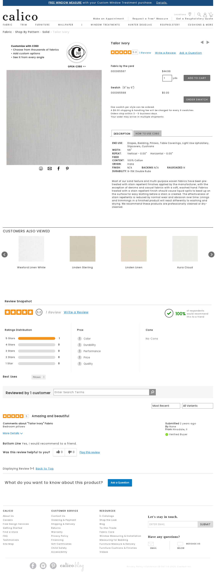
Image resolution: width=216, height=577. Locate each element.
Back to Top (45, 468)
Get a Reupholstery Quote (194, 18)
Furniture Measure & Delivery (117, 543)
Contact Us (58, 515)
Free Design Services (16, 523)
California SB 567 (155, 566)
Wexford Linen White (31, 267)
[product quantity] (167, 78)
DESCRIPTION (122, 133)
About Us (8, 515)
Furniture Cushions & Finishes (118, 547)
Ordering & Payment (63, 519)
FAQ (5, 535)
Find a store (10, 531)
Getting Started (12, 527)
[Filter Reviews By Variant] (197, 406)
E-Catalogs (107, 515)
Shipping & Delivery (63, 523)
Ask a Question (190, 53)
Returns (56, 527)
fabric (7, 32)
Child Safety (59, 547)
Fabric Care (107, 531)
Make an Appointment (108, 18)
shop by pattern (27, 32)
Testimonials (11, 539)
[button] (199, 14)
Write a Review (165, 53)
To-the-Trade (108, 527)
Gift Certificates (61, 543)
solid (46, 32)
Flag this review (90, 452)
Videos (104, 551)
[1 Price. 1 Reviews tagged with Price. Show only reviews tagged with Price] (105, 357)
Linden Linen (133, 267)
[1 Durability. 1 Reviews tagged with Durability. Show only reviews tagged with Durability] (105, 345)
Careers (8, 519)
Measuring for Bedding (114, 539)
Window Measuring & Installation (120, 535)
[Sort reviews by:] (166, 406)
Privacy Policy (59, 535)
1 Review (145, 53)
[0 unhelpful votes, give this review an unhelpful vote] (71, 452)
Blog (102, 523)
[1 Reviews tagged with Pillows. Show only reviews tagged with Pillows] (38, 377)
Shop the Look (108, 519)
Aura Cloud (185, 267)
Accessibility (59, 551)
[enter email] (173, 524)
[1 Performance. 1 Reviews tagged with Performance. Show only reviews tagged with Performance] (105, 351)
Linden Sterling (82, 267)
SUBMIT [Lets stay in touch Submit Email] (205, 524)
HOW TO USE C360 (147, 133)
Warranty (57, 531)
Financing (57, 539)
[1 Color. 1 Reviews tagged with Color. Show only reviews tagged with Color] (105, 338)
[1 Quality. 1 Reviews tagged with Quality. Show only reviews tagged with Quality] (105, 363)
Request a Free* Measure (150, 18)
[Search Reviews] (105, 392)
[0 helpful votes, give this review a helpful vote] (59, 452)
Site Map (8, 543)
